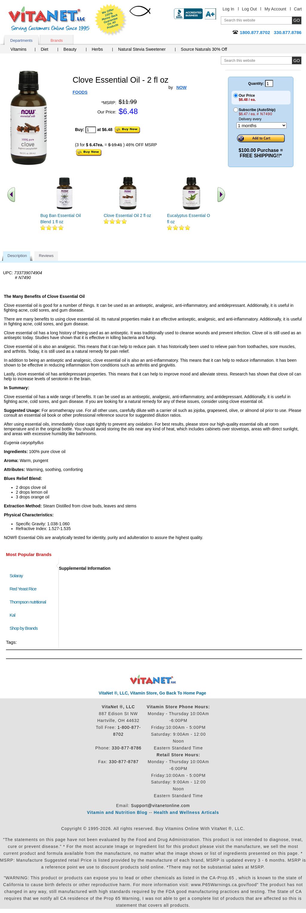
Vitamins (18, 49)
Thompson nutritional (28, 601)
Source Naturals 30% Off (204, 49)
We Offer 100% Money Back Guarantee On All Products (110, 20)
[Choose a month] (261, 125)
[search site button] (296, 60)
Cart (298, 9)
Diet (44, 49)
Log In (228, 9)
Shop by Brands (25, 628)
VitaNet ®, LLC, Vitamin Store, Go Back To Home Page (152, 693)
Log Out (249, 9)
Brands (57, 40)
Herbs (97, 49)
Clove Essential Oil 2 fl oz (127, 215)
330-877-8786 (126, 748)
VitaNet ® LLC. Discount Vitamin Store (153, 680)
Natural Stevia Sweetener (142, 49)
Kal (12, 615)
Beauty (69, 49)
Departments (21, 40)
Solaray (16, 575)
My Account (275, 9)
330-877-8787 (124, 761)
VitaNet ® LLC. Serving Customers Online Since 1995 (49, 19)
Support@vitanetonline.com (160, 805)
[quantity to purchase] (90, 130)
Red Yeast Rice (23, 588)
